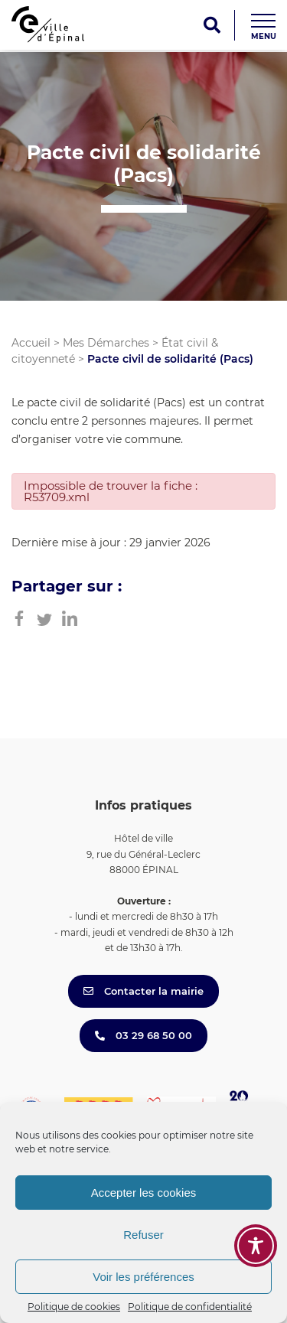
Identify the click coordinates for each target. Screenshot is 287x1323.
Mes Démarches (106, 343)
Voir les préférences (143, 1276)
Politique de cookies (74, 1306)
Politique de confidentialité (190, 1306)
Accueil (31, 343)
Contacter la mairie (143, 991)
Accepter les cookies (144, 1192)
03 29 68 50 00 (143, 1035)
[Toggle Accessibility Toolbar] (256, 1246)
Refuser (143, 1234)
